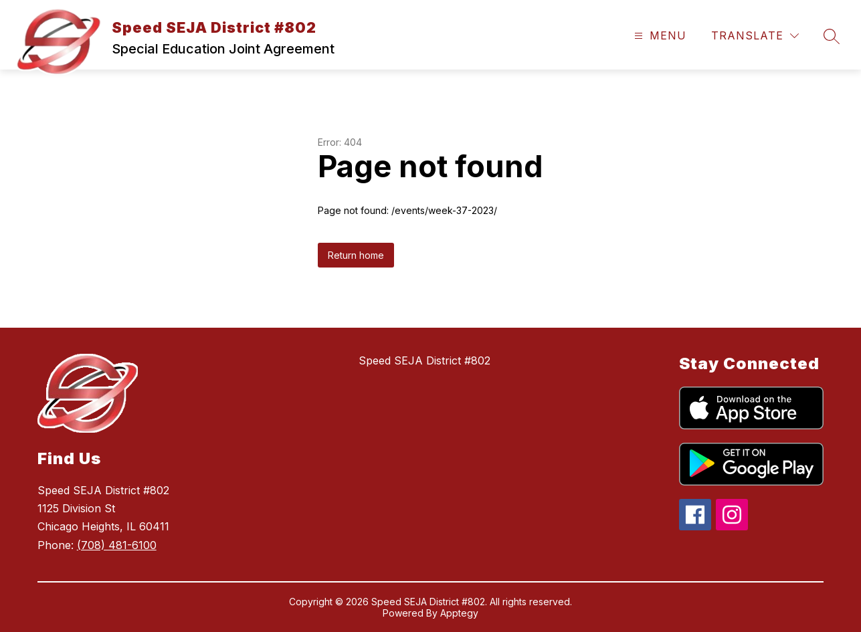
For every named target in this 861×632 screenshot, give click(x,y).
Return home (356, 255)
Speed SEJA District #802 (424, 360)
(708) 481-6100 (117, 545)
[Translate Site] (755, 35)
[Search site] (832, 36)
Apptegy (459, 613)
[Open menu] (658, 35)
